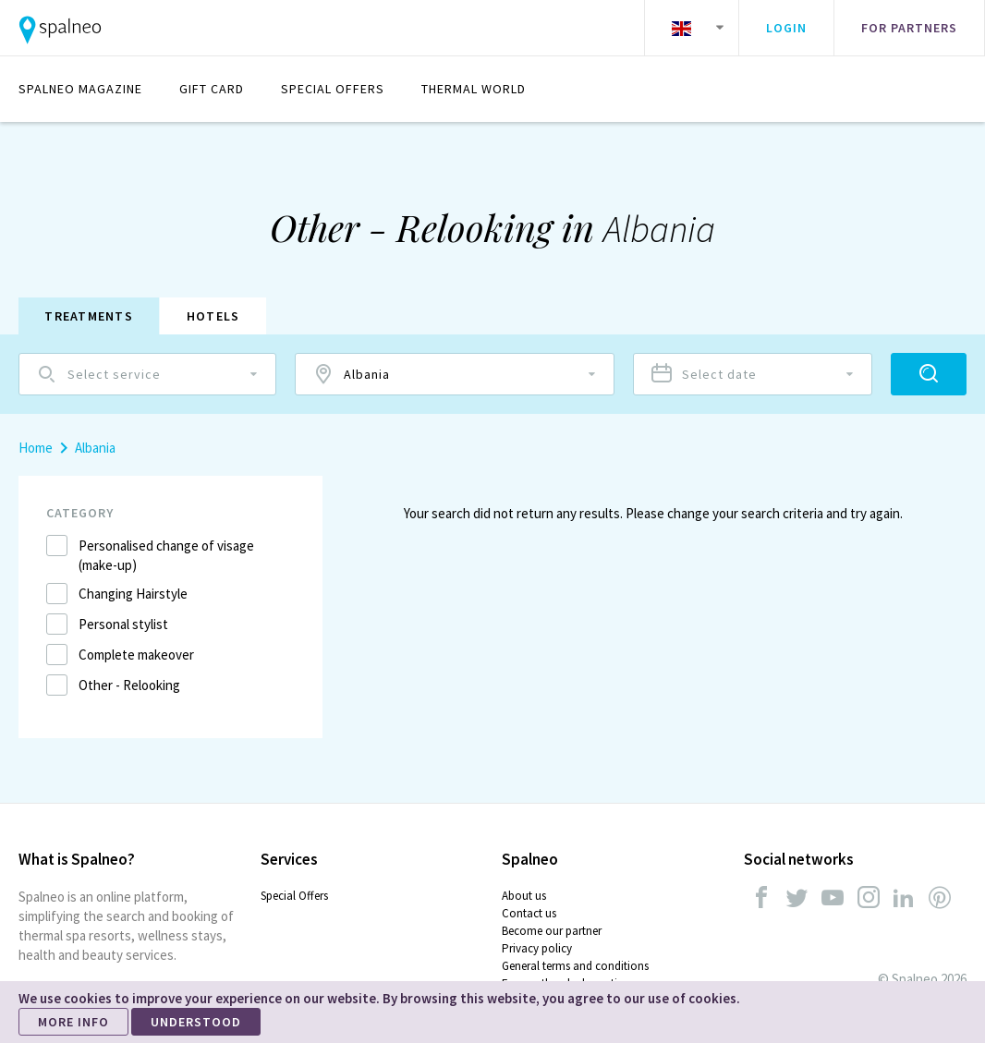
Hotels (218, 316)
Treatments (90, 316)
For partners (909, 27)
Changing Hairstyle (133, 593)
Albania (95, 447)
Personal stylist (123, 624)
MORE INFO (73, 1021)
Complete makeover (136, 654)
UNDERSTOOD (196, 1021)
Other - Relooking (129, 685)
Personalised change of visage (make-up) (166, 555)
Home (35, 447)
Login (786, 27)
